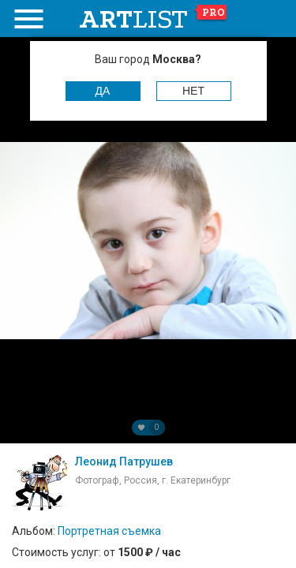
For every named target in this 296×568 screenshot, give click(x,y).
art (153, 19)
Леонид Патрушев (124, 461)
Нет (193, 90)
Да (103, 90)
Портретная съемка (109, 531)
